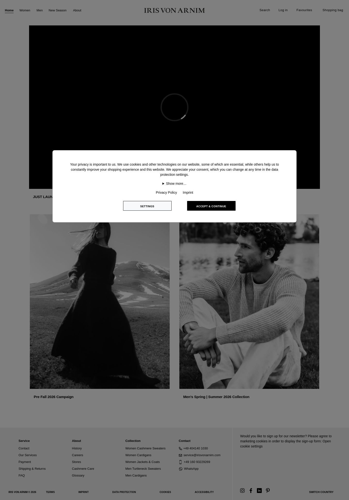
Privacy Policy (166, 192)
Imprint (188, 192)
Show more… (176, 183)
